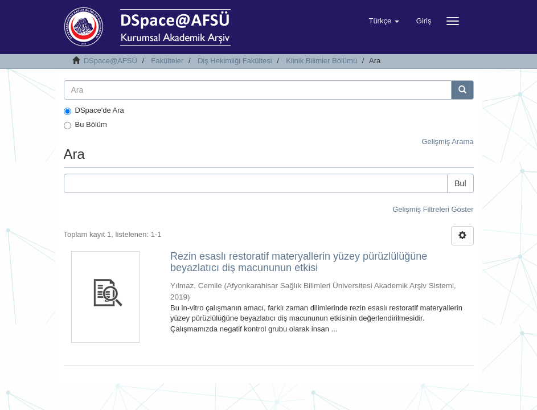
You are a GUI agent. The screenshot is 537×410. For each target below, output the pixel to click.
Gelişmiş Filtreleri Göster (432, 209)
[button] (383, 21)
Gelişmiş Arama (447, 141)
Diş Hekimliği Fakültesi (235, 60)
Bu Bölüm (85, 124)
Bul (460, 183)
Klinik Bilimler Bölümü (321, 60)
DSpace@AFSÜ (110, 60)
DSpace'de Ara (94, 110)
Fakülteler (167, 60)
